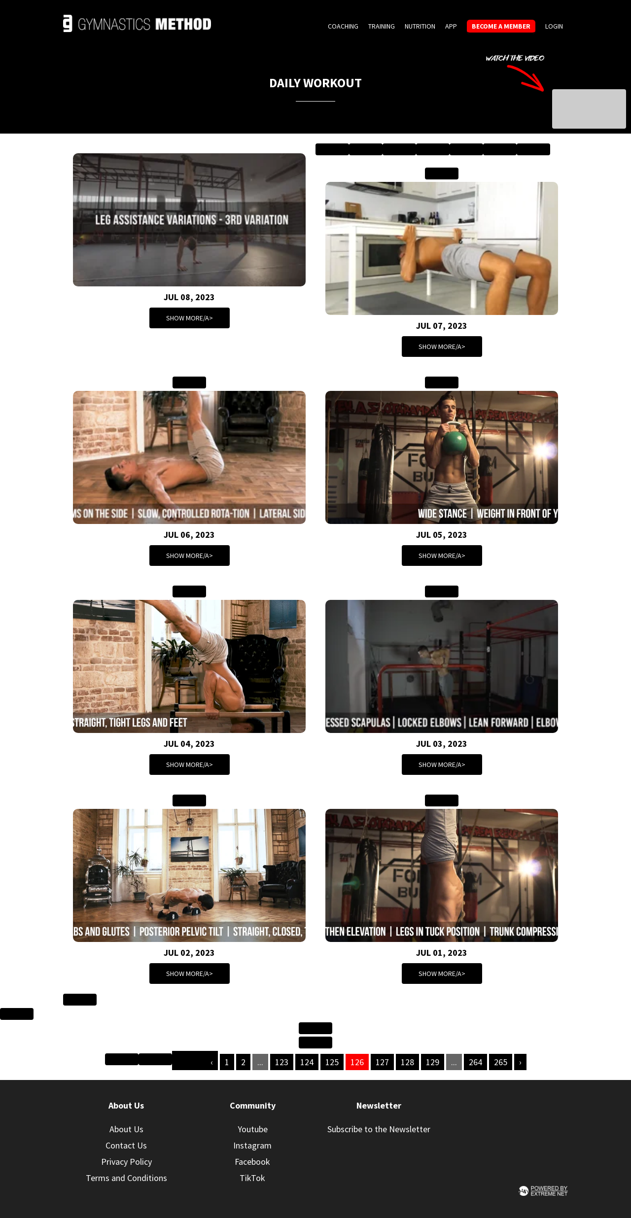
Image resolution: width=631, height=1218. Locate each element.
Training (381, 26)
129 (432, 1062)
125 (332, 1062)
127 (382, 1062)
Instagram (252, 1145)
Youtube (253, 1129)
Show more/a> (189, 317)
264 (475, 1062)
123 (281, 1062)
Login (554, 26)
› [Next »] (520, 1062)
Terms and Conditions (126, 1177)
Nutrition (420, 26)
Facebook (252, 1161)
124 (307, 1062)
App (451, 26)
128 (407, 1062)
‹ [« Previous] (211, 1062)
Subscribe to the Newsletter (378, 1129)
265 (500, 1062)
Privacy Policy (126, 1161)
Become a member (501, 26)
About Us (126, 1129)
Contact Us (126, 1145)
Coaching (343, 26)
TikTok (252, 1177)
